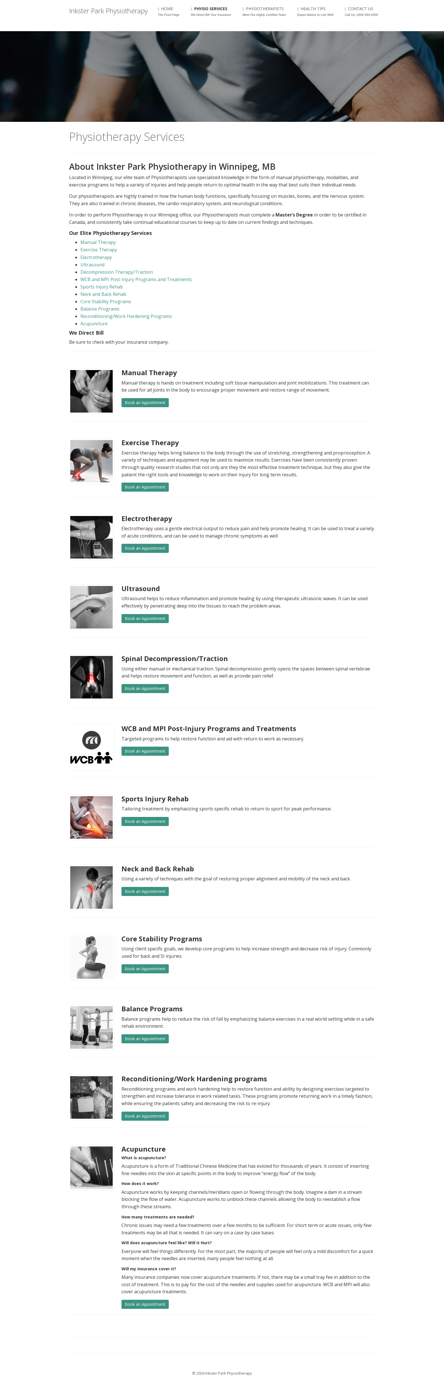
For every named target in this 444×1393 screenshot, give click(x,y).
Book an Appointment (145, 402)
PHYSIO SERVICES (211, 11)
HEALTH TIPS (315, 11)
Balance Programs (99, 309)
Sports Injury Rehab (101, 287)
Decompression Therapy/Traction (116, 272)
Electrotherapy (96, 257)
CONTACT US (361, 11)
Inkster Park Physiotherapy (108, 11)
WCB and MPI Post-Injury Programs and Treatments (136, 279)
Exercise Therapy (98, 250)
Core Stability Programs (105, 301)
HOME (168, 11)
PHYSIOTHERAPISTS (264, 11)
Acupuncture (94, 323)
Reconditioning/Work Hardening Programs (126, 316)
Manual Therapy (98, 242)
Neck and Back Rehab (103, 294)
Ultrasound (92, 265)
